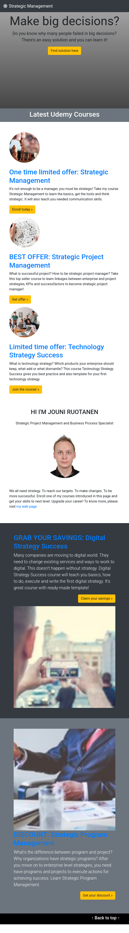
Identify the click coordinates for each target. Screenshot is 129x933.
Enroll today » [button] (22, 209)
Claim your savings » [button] (97, 598)
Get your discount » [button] (98, 895)
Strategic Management (28, 6)
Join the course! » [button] (25, 389)
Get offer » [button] (20, 299)
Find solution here (64, 51)
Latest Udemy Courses (64, 114)
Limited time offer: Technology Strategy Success (56, 351)
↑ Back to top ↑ (105, 917)
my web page (26, 506)
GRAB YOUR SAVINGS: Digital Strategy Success (59, 542)
